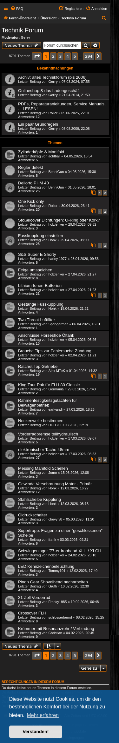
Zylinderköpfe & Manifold (41, 151)
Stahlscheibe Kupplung (39, 499)
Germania (55, 389)
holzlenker (56, 224)
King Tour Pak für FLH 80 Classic (49, 384)
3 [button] (60, 56)
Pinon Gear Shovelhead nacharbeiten (53, 582)
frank (52, 539)
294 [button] (88, 56)
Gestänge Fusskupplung (40, 304)
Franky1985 (57, 602)
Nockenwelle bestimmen (40, 420)
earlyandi (55, 409)
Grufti (52, 586)
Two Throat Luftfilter (36, 319)
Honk (52, 240)
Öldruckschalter (32, 515)
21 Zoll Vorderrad (34, 597)
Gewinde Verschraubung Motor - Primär (55, 483)
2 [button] (53, 56)
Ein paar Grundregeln (38, 124)
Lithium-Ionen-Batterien (40, 285)
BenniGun (56, 172)
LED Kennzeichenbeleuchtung (46, 566)
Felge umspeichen (35, 270)
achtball (54, 156)
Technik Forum (22, 30)
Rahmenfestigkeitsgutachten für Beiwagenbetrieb (47, 403)
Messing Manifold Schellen (43, 468)
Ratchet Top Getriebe (37, 366)
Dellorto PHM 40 (33, 183)
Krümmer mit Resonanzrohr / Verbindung (56, 628)
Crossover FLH (32, 613)
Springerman (58, 324)
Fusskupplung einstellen (40, 235)
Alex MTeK (56, 371)
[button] (37, 56)
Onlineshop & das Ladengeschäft (49, 90)
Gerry (25, 37)
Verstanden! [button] (36, 731)
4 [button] (67, 56)
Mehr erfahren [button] (43, 715)
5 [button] (75, 56)
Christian (55, 633)
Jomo (52, 472)
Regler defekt (30, 167)
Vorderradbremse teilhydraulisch (48, 434)
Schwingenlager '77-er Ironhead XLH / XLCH (59, 550)
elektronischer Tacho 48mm (43, 449)
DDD (52, 425)
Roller (52, 113)
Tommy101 (56, 571)
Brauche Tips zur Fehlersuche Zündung (54, 350)
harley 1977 (57, 259)
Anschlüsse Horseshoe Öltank (46, 335)
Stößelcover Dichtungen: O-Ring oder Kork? (59, 220)
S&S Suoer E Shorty (37, 254)
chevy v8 (55, 519)
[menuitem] (16, 8)
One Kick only (31, 201)
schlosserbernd (60, 617)
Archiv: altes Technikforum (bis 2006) (52, 77)
